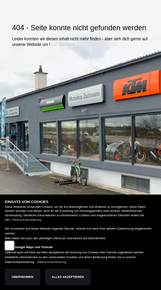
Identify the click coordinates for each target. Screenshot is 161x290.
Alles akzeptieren (68, 277)
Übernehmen (22, 277)
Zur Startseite (64, 44)
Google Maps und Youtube (34, 247)
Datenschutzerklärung (26, 220)
